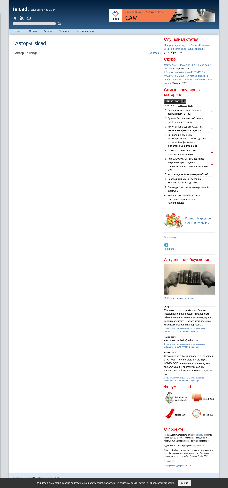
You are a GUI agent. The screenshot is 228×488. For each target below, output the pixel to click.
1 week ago (194, 347)
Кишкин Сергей (170, 337)
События (64, 31)
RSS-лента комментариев (178, 298)
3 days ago (193, 331)
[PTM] (166, 307)
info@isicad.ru (198, 445)
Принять (184, 483)
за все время (185, 105)
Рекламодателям (85, 31)
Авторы (48, 31)
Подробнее (169, 461)
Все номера (170, 237)
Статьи (33, 31)
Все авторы (154, 53)
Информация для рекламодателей (179, 465)
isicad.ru (199, 435)
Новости (17, 31)
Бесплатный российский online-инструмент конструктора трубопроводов (185, 199)
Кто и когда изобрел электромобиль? (188, 174)
